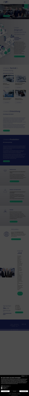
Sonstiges (4, 388)
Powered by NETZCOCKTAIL (14, 395)
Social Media (4, 387)
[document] (14, 381)
